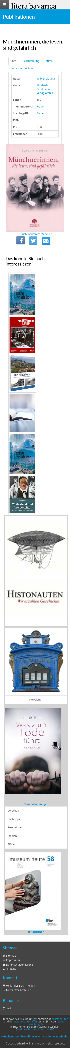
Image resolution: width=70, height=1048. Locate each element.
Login (7, 1008)
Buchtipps (14, 819)
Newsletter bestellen (17, 990)
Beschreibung (31, 61)
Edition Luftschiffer (25, 1021)
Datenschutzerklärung (18, 964)
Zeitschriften (36, 931)
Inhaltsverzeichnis (22, 68)
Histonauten (60, 1019)
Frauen (41, 106)
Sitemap (9, 955)
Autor (49, 61)
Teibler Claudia (46, 78)
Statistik (9, 969)
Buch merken (27, 234)
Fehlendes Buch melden (19, 985)
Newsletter (36, 699)
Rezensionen (15, 827)
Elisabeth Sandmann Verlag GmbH (45, 89)
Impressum (11, 960)
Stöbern (12, 844)
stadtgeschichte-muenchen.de (35, 1029)
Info (13, 61)
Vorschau (13, 810)
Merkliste (45, 234)
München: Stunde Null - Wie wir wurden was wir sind (35, 1036)
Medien (12, 836)
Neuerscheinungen (36, 804)
